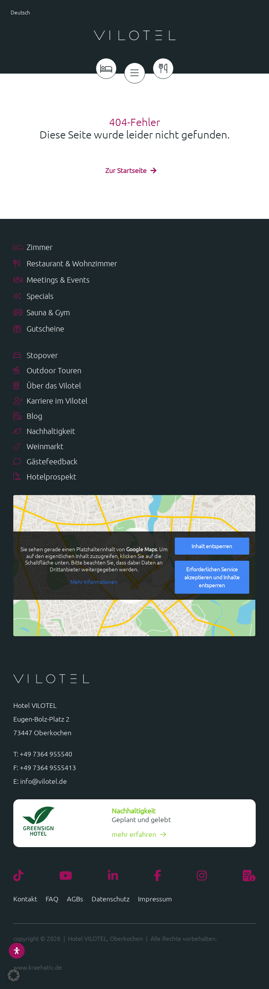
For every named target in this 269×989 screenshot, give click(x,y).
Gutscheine (38, 329)
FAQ (52, 899)
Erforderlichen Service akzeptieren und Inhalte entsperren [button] (212, 577)
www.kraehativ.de (37, 967)
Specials (33, 296)
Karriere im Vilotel (50, 401)
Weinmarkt (38, 447)
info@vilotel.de (43, 781)
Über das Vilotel (47, 386)
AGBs (75, 899)
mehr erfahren (134, 834)
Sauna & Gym (41, 313)
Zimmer (32, 248)
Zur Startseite (126, 170)
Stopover (35, 356)
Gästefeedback (45, 462)
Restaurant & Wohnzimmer (65, 264)
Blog (27, 416)
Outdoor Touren (47, 371)
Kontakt (25, 899)
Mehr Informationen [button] (94, 582)
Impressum (155, 899)
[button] (36, 12)
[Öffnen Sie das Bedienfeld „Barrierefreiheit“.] (17, 951)
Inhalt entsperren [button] (212, 546)
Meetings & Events (51, 280)
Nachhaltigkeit (44, 432)
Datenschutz (111, 899)
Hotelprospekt (44, 477)
